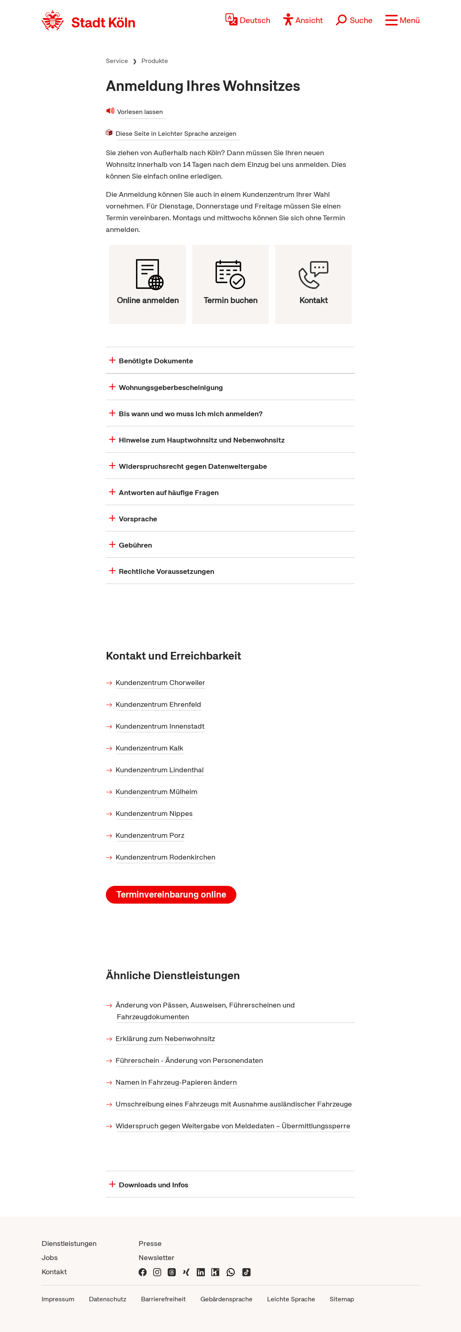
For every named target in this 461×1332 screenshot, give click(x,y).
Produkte (154, 61)
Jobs (50, 1257)
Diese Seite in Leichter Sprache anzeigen (176, 133)
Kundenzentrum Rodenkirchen (166, 857)
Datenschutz (107, 1299)
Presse (150, 1243)
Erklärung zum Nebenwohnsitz (166, 1038)
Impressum (58, 1299)
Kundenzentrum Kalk (150, 747)
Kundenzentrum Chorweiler (161, 682)
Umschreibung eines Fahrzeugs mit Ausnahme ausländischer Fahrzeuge (234, 1104)
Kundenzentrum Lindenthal (160, 769)
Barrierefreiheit (163, 1299)
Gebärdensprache (226, 1299)
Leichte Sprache (291, 1299)
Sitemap (342, 1299)
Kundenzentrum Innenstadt (160, 726)
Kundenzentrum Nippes (155, 813)
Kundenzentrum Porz (150, 835)
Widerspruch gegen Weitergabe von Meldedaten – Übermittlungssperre (233, 1125)
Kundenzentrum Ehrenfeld (159, 704)
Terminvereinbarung (171, 894)
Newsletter (157, 1257)
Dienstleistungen (69, 1243)
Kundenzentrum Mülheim (157, 791)
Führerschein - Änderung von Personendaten (190, 1060)
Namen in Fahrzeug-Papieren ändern (177, 1082)
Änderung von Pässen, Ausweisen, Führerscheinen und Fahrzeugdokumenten (206, 1010)
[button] (402, 20)
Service (117, 61)
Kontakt (54, 1271)
